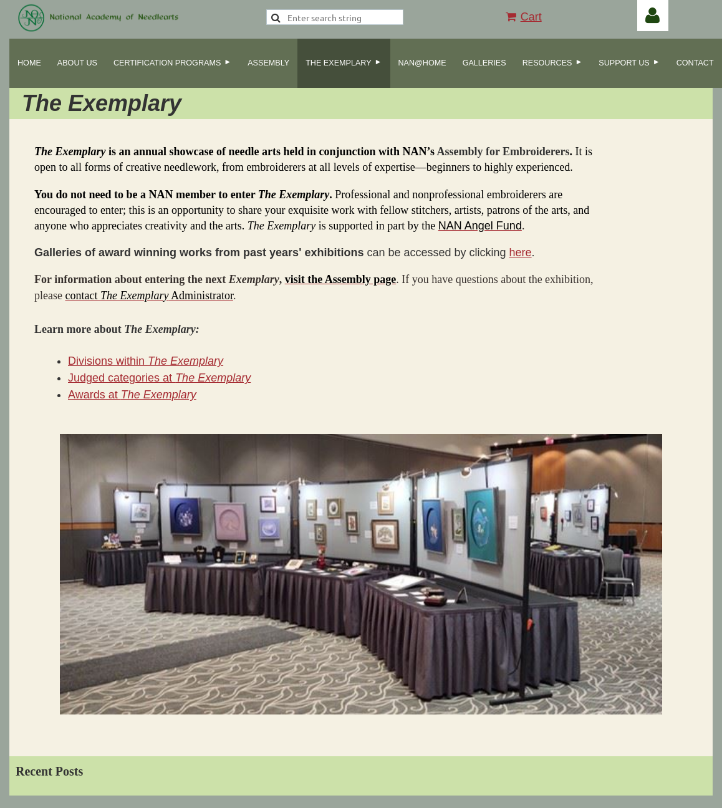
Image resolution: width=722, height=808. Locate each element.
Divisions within (145, 361)
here (520, 252)
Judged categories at (159, 378)
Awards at (132, 394)
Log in (652, 15)
